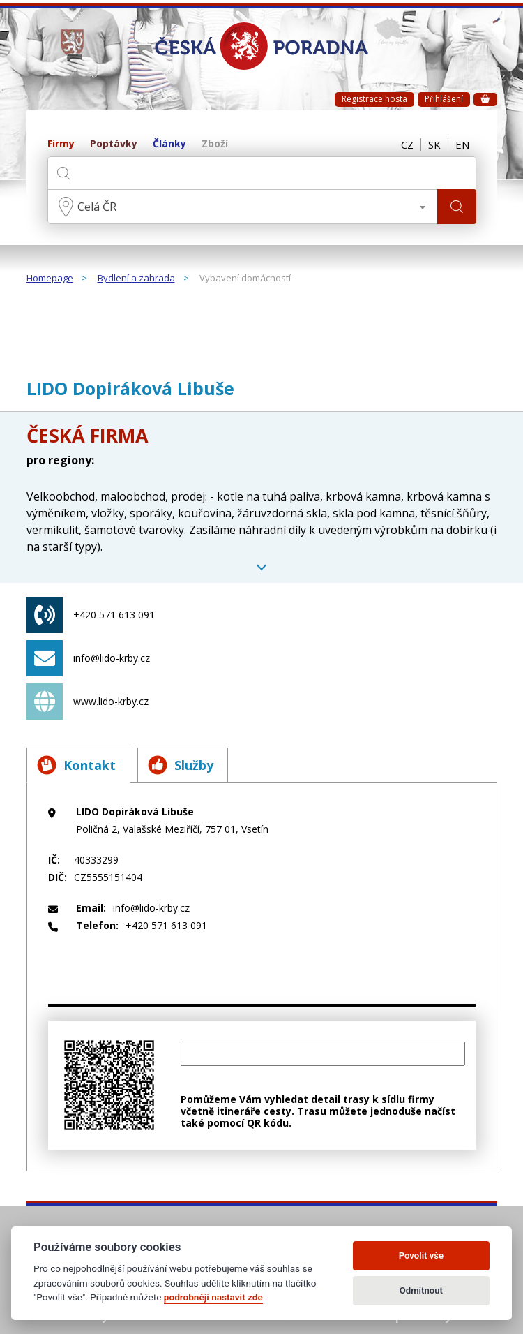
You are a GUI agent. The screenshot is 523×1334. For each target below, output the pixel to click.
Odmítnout (421, 1290)
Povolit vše (421, 1255)
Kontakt (76, 765)
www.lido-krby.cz (87, 701)
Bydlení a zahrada (136, 278)
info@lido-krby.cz (88, 658)
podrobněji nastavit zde (213, 1297)
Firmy (61, 144)
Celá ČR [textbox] (96, 206)
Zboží (215, 144)
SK (434, 144)
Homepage (49, 278)
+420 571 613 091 (90, 615)
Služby (180, 765)
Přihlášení (444, 99)
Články (169, 144)
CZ (407, 144)
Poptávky (113, 144)
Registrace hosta (374, 99)
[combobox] (242, 206)
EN (462, 144)
